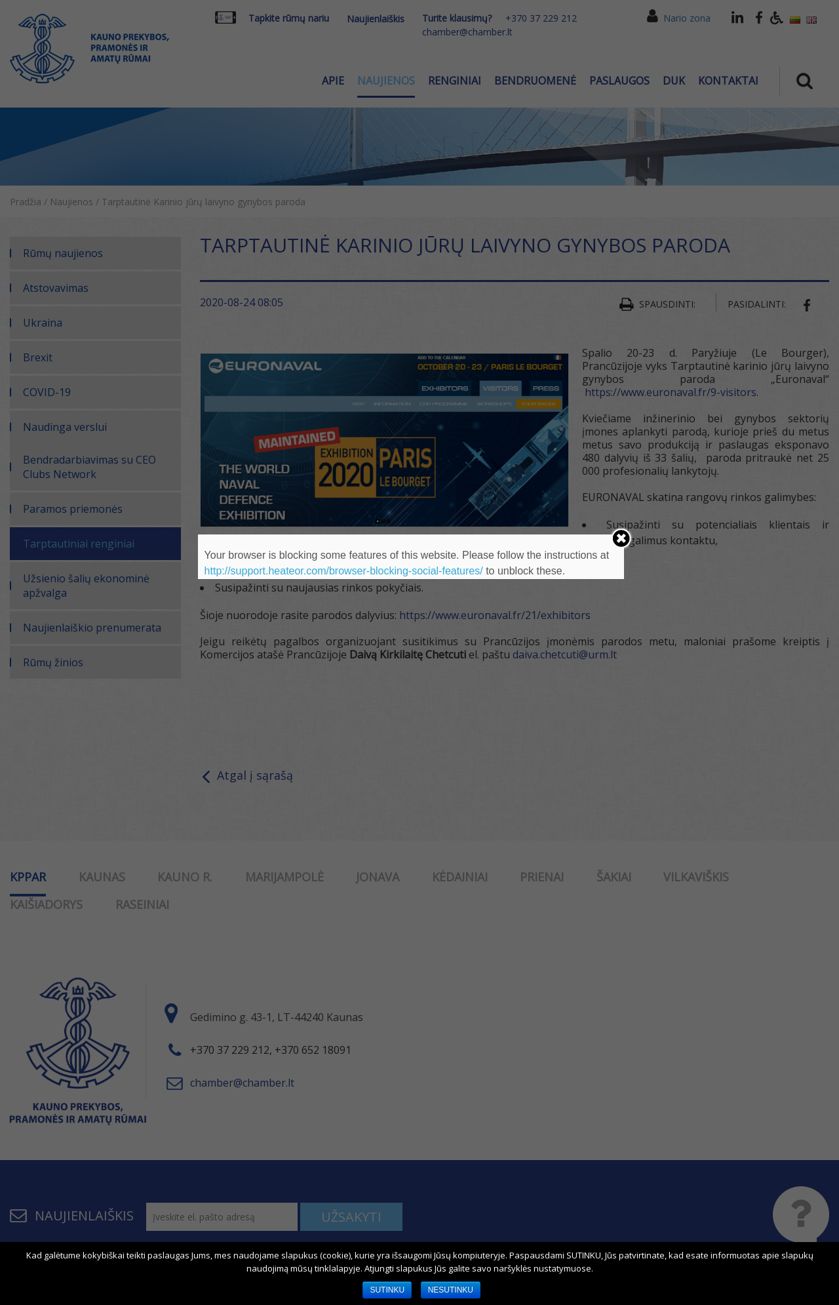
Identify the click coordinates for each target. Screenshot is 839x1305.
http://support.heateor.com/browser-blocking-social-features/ (344, 570)
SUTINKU (387, 1290)
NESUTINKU (450, 1290)
